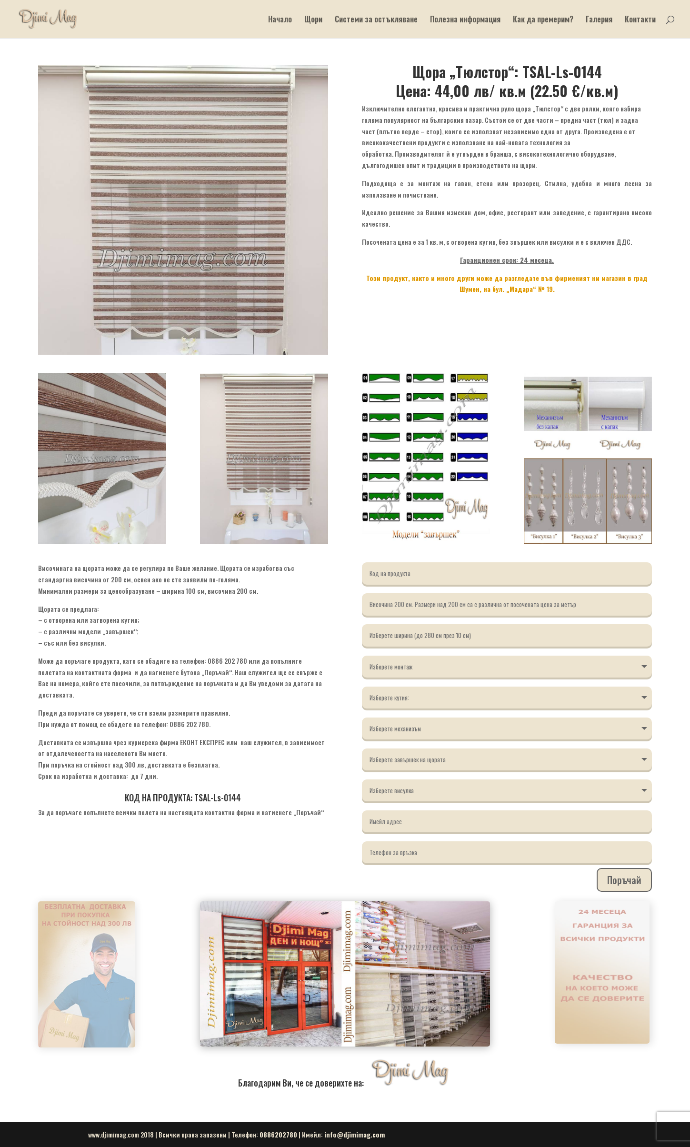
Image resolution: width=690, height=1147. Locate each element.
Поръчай (624, 880)
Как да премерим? (543, 20)
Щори (313, 20)
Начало (280, 20)
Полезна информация (465, 20)
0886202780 (278, 1134)
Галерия (599, 20)
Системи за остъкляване (376, 20)
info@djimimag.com (354, 1134)
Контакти (640, 20)
